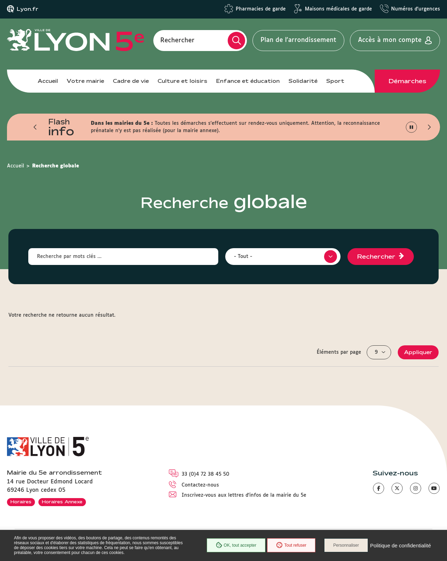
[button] (35, 127)
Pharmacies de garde (261, 9)
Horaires (20, 501)
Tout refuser (291, 545)
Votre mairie (85, 81)
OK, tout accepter (236, 545)
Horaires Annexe (62, 501)
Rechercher (177, 40)
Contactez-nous (200, 485)
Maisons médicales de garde (338, 9)
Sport (335, 81)
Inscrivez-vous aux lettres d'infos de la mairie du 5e (244, 495)
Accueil (48, 81)
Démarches (407, 81)
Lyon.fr (27, 9)
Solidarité (302, 81)
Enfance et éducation (248, 81)
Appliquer (418, 352)
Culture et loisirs (182, 81)
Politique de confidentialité (400, 545)
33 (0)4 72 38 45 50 (205, 474)
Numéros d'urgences (415, 9)
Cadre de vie (131, 81)
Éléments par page (339, 352)
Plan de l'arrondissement (298, 40)
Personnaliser (346, 545)
